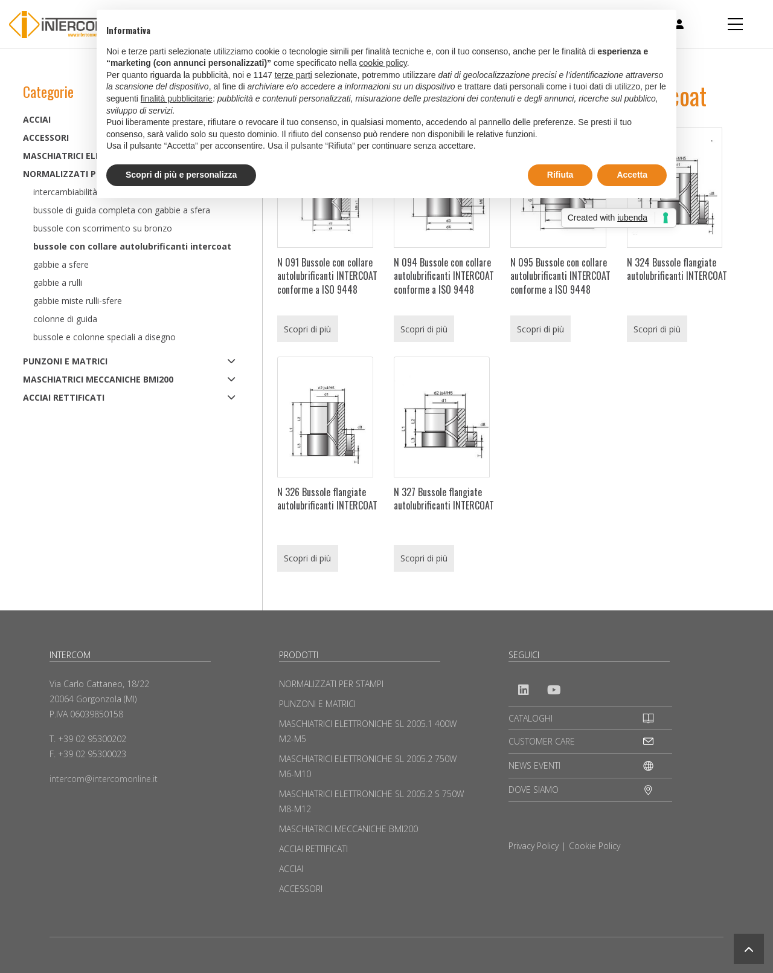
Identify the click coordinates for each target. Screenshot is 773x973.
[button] (749, 949)
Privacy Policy (533, 846)
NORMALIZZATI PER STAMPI (331, 684)
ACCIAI (291, 868)
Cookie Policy (594, 846)
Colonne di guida (65, 319)
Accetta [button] (632, 174)
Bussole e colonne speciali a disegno (104, 337)
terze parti (293, 75)
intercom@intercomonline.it (104, 778)
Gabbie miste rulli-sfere (77, 300)
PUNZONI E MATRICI (65, 361)
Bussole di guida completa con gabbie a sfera (121, 210)
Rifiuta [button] (560, 174)
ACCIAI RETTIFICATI (63, 397)
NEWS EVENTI (534, 765)
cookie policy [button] (383, 63)
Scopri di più (307, 329)
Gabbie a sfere (61, 264)
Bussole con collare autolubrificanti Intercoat (132, 246)
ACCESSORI (300, 888)
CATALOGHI (530, 718)
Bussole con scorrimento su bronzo (102, 228)
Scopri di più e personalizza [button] (181, 174)
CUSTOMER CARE (541, 741)
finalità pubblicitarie (177, 98)
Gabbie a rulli (57, 282)
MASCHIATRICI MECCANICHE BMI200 (98, 379)
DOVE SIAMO (533, 789)
